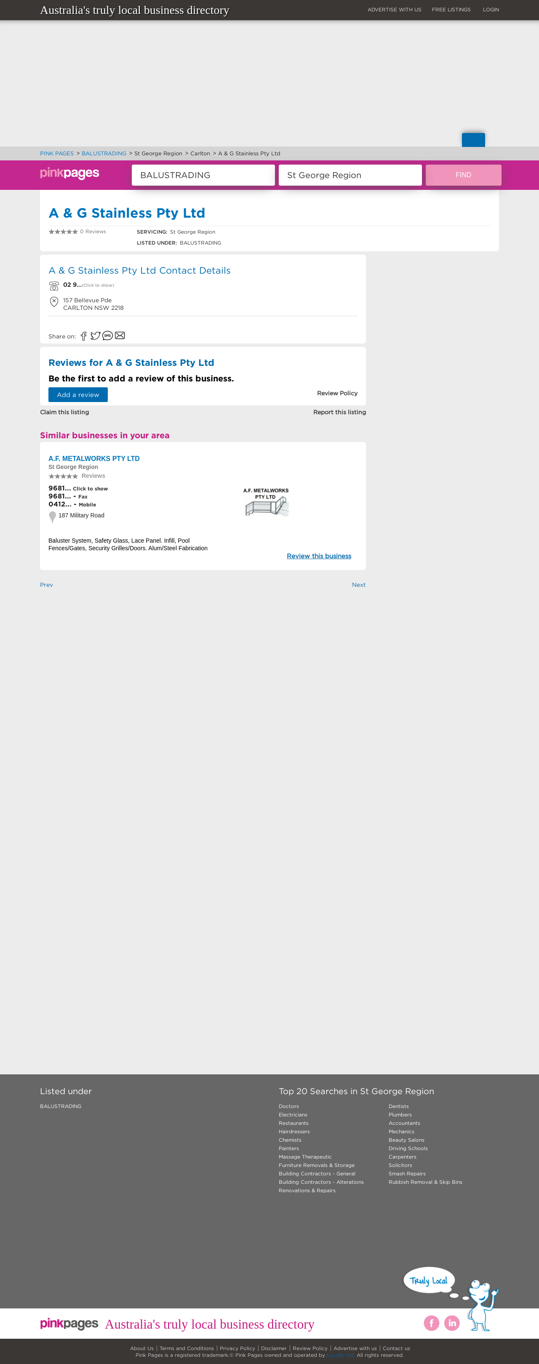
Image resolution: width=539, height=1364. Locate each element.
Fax (83, 496)
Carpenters (402, 1156)
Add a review (78, 394)
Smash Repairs (407, 1173)
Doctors (289, 1106)
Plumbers (400, 1114)
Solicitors (400, 1165)
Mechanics (401, 1131)
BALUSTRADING (60, 1106)
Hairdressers (294, 1131)
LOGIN (491, 9)
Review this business (319, 555)
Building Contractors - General (317, 1173)
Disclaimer (274, 1348)
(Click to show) (98, 285)
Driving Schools (408, 1148)
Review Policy (310, 1348)
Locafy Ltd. (341, 1355)
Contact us (396, 1348)
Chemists (290, 1140)
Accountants (404, 1123)
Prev (46, 584)
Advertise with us (355, 1348)
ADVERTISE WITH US (395, 9)
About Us (142, 1348)
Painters (289, 1148)
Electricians (293, 1114)
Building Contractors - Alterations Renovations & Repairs (321, 1186)
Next (359, 584)
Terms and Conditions (187, 1348)
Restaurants (294, 1123)
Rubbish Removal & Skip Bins (425, 1182)
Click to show (89, 488)
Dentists (399, 1106)
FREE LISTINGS (451, 9)
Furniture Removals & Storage (317, 1165)
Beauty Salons (406, 1140)
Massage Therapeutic (305, 1156)
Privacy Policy (237, 1348)
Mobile (87, 504)
